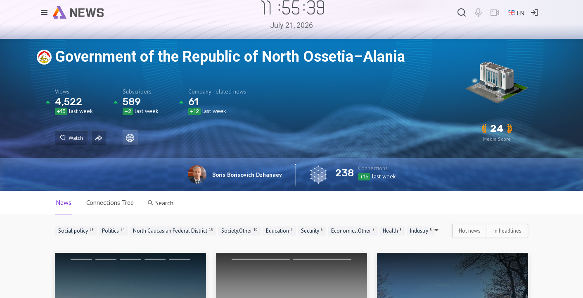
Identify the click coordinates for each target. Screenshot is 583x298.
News (63, 202)
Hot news (470, 230)
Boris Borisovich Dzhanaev (247, 174)
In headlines (507, 230)
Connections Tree (110, 202)
